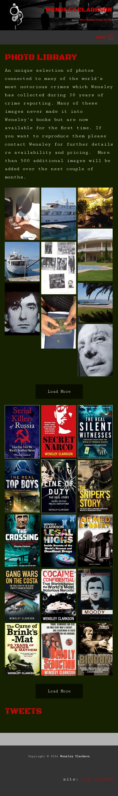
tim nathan (97, 779)
